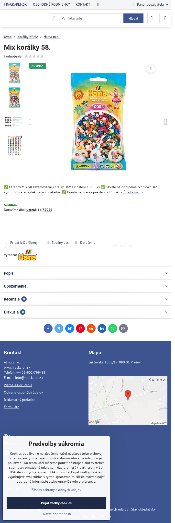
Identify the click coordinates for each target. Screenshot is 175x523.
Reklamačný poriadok (19, 399)
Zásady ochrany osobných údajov (56, 490)
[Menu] (165, 18)
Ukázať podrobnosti (56, 514)
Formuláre (11, 407)
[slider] (34, 56)
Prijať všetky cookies (56, 503)
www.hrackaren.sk (17, 367)
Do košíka (122, 226)
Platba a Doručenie (18, 385)
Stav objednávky (143, 509)
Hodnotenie (13, 56)
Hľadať (133, 18)
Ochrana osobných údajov (23, 392)
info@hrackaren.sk (29, 377)
